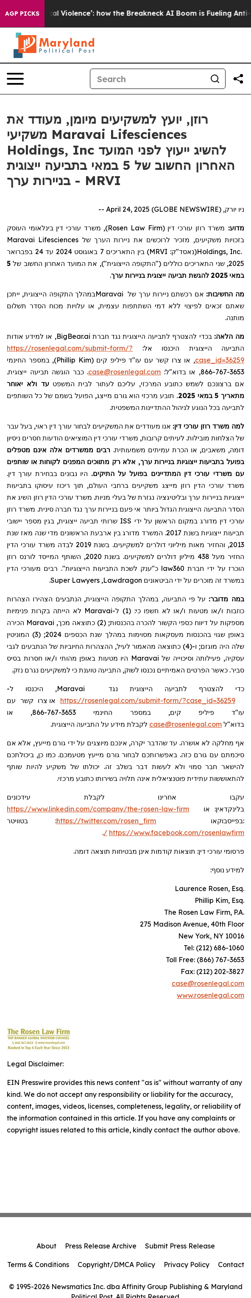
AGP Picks (22, 13)
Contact (231, 1264)
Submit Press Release (180, 1246)
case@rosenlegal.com (208, 983)
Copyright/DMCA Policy (116, 1264)
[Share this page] (238, 78)
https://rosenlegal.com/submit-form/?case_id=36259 (147, 700)
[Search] (147, 79)
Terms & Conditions (38, 1264)
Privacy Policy (186, 1264)
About (46, 1246)
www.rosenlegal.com (210, 995)
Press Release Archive (101, 1246)
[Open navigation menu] (15, 78)
